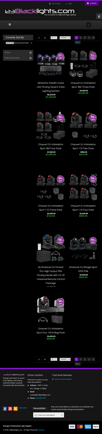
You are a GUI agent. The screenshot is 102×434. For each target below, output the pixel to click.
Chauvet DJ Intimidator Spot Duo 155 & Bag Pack (51, 330)
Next (77, 42)
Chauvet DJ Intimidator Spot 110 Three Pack (50, 208)
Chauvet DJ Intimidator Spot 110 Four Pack (83, 208)
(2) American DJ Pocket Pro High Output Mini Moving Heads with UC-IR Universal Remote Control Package (51, 275)
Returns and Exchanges (63, 379)
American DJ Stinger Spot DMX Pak (83, 269)
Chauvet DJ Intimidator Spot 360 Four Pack (50, 146)
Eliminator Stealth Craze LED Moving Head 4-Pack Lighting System (51, 87)
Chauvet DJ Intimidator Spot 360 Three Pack (83, 85)
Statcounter (23, 408)
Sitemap (41, 430)
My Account (56, 4)
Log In (70, 4)
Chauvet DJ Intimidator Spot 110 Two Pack (83, 146)
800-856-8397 (41, 398)
